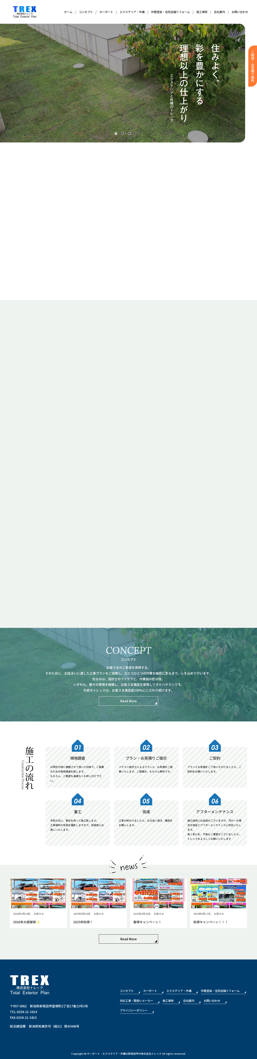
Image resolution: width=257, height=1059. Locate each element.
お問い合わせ (239, 12)
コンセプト (86, 12)
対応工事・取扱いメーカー (136, 1000)
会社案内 (219, 12)
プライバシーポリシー (133, 1010)
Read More (128, 700)
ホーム (68, 12)
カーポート (106, 12)
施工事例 (201, 12)
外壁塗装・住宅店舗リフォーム (170, 12)
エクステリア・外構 (132, 12)
